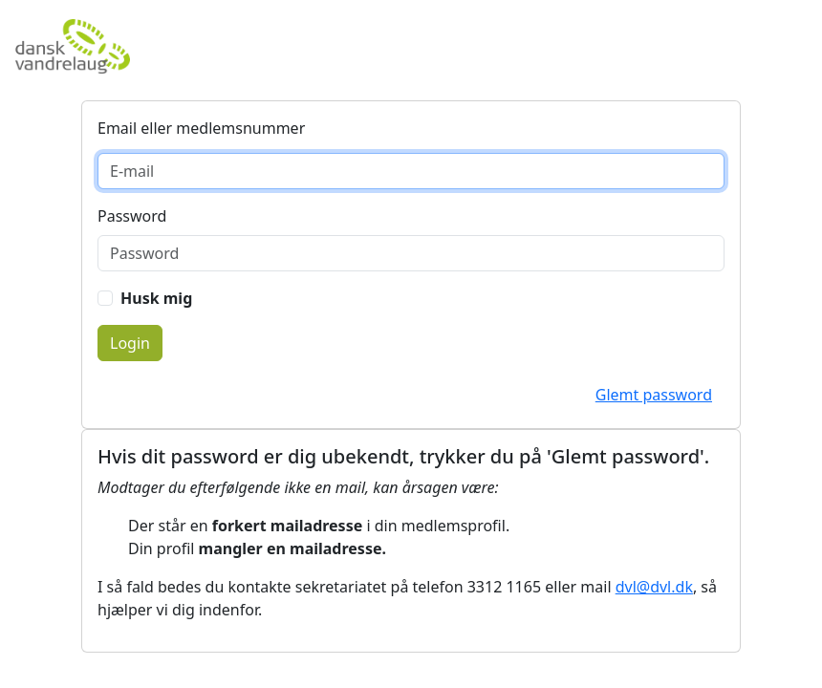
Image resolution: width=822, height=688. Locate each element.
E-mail (133, 128)
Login (130, 343)
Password (131, 215)
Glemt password (653, 394)
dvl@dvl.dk (654, 586)
